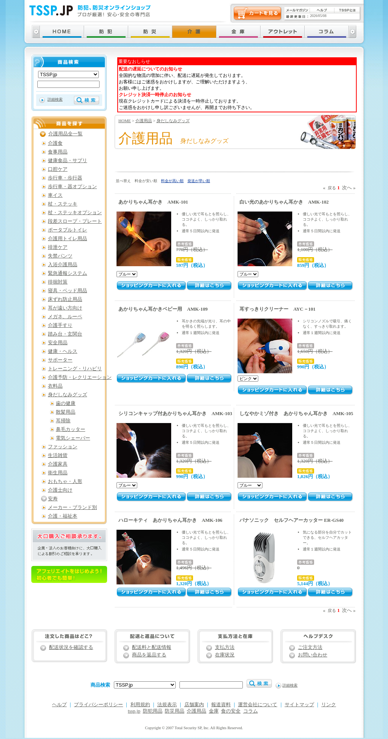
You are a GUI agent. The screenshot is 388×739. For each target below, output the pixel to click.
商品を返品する (149, 655)
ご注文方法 (310, 647)
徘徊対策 (57, 282)
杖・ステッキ (62, 204)
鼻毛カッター (70, 429)
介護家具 (57, 464)
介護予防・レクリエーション (80, 377)
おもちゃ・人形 (65, 481)
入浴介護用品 (62, 264)
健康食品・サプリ (67, 160)
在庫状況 (225, 655)
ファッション (62, 446)
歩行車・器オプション (72, 186)
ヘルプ (59, 704)
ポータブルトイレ (67, 230)
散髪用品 (65, 412)
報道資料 (221, 704)
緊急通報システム (67, 273)
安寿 (53, 498)
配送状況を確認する (71, 647)
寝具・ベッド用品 (67, 290)
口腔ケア (57, 169)
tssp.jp (134, 711)
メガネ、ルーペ (65, 316)
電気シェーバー (73, 438)
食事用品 (57, 152)
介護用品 (143, 120)
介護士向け (60, 490)
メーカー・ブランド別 (72, 507)
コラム (250, 711)
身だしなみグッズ (173, 120)
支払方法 (225, 647)
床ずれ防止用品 (65, 299)
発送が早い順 (198, 181)
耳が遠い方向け (65, 308)
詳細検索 (55, 99)
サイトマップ (299, 704)
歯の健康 (65, 403)
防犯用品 (153, 711)
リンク (328, 704)
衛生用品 (57, 472)
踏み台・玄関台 (65, 334)
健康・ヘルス (62, 351)
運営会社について (257, 704)
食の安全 (231, 711)
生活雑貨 (57, 455)
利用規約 (140, 704)
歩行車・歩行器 (65, 178)
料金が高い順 (172, 181)
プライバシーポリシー (98, 704)
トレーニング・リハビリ (75, 368)
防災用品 (174, 711)
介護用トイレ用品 (67, 238)
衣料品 (55, 386)
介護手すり (60, 325)
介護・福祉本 (62, 516)
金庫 (214, 711)
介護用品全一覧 (65, 133)
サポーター (60, 360)
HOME (124, 120)
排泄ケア (57, 247)
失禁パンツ (60, 256)
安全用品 (57, 342)
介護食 (55, 143)
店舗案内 (194, 704)
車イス (55, 195)
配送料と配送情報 (151, 647)
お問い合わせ (312, 655)
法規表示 (167, 704)
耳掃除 (63, 420)
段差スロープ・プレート (75, 221)
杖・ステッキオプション (75, 212)
